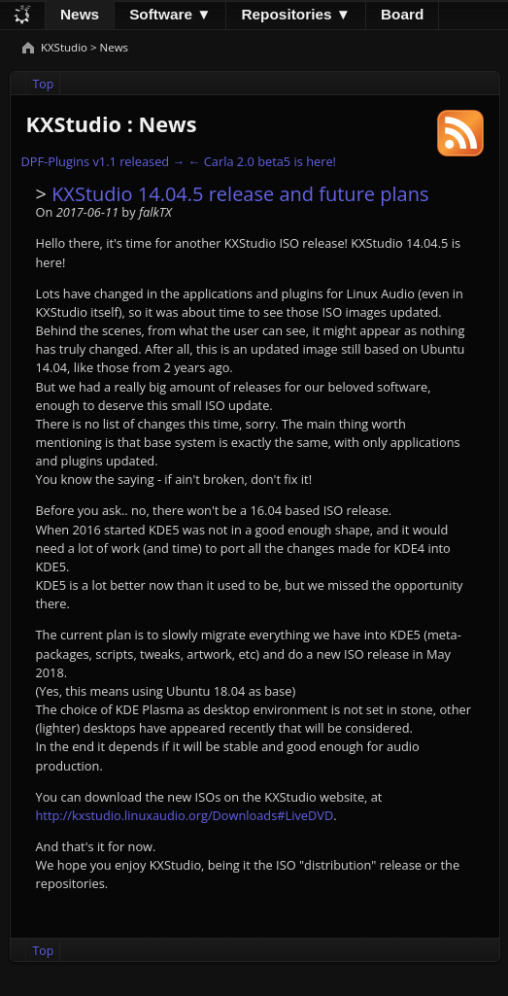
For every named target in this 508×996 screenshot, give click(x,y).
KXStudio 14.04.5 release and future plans (239, 194)
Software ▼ (170, 14)
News (79, 14)
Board (402, 14)
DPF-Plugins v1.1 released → (102, 161)
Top (43, 84)
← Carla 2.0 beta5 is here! (262, 161)
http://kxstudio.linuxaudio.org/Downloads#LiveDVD (184, 815)
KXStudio (65, 47)
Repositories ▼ (296, 14)
